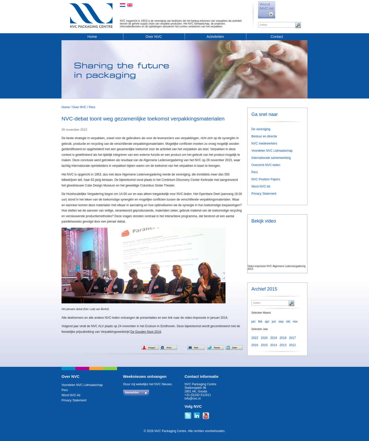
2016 (254, 345)
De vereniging (260, 129)
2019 (273, 338)
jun (274, 321)
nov (295, 321)
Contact (277, 37)
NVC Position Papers (265, 179)
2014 (273, 345)
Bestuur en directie (264, 136)
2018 (283, 338)
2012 (292, 345)
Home (92, 37)
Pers (92, 107)
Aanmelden (132, 392)
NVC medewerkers (264, 143)
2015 (264, 345)
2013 (283, 345)
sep (281, 321)
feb (260, 321)
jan (253, 321)
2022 (254, 338)
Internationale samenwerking (271, 158)
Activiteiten (215, 37)
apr (267, 321)
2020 (264, 338)
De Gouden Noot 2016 (145, 332)
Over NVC (154, 37)
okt (288, 321)
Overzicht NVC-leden (265, 165)
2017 (292, 338)
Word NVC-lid (260, 186)
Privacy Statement (263, 193)
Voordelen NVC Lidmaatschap (272, 150)
